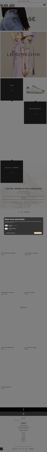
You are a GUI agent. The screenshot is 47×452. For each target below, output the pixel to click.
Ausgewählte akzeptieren (10, 232)
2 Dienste (10, 226)
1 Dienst (9, 229)
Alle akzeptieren (38, 232)
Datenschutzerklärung (10, 222)
